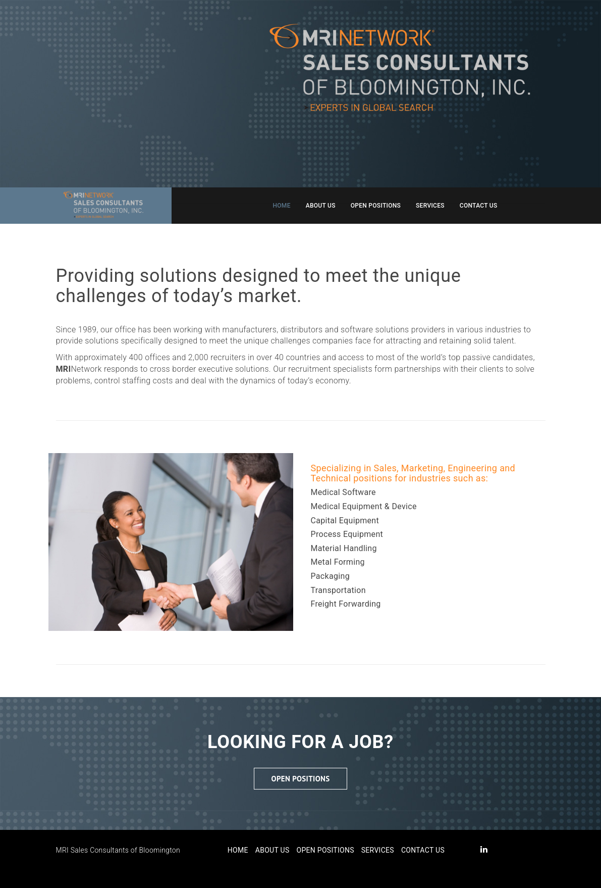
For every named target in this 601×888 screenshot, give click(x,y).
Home (282, 205)
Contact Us (479, 205)
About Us (321, 205)
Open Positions (376, 205)
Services (430, 205)
